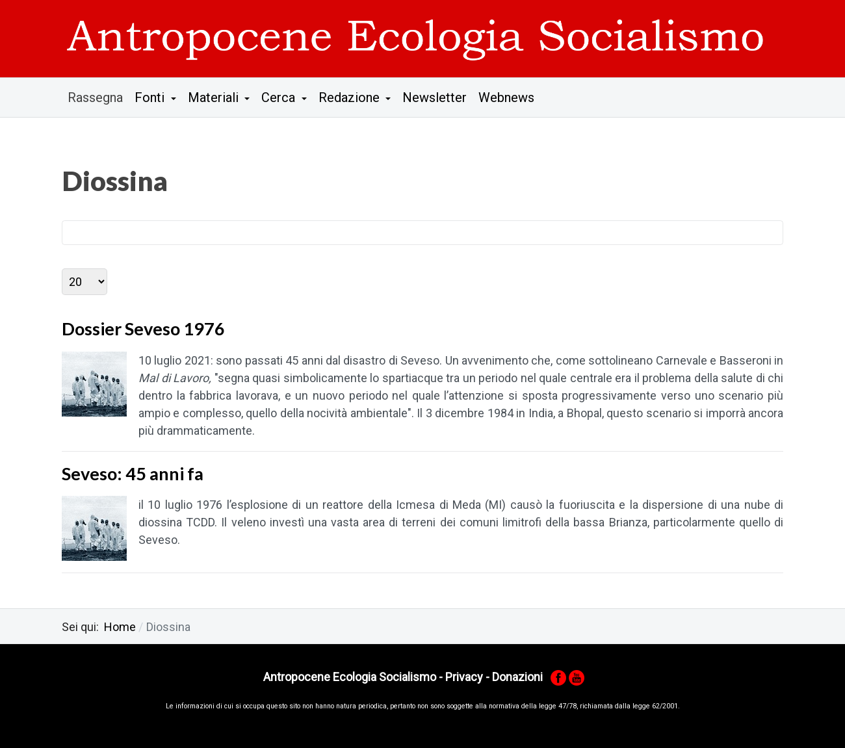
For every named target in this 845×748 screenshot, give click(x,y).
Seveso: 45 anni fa (132, 473)
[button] (155, 97)
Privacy (464, 677)
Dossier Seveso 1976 (143, 328)
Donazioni (517, 677)
